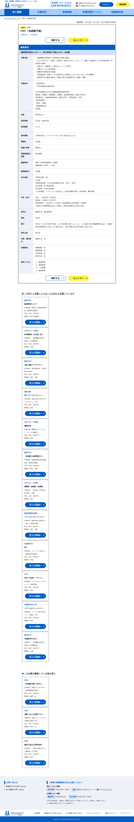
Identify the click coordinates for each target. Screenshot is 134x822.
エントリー (78, 40)
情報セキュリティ (111, 813)
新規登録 (122, 4)
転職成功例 (117, 12)
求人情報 (16, 12)
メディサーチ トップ (12, 18)
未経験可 (34, 35)
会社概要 (37, 813)
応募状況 (42, 12)
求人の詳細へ (35, 322)
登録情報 (67, 12)
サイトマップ (125, 813)
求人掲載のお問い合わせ (87, 6)
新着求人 (24, 35)
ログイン (106, 4)
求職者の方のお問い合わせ (87, 3)
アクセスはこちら (105, 790)
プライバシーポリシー (93, 813)
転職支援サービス (92, 12)
